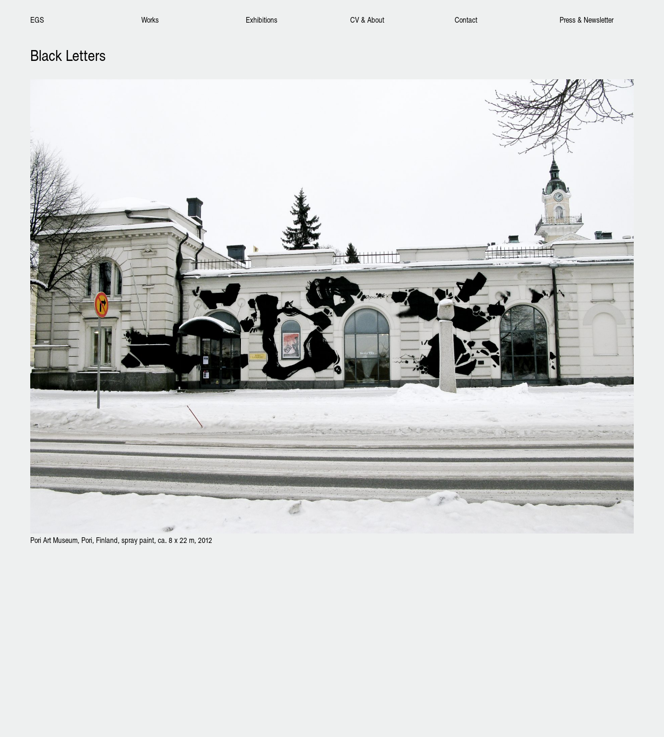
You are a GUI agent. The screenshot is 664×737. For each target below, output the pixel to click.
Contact (466, 19)
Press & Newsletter (586, 19)
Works (150, 19)
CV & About (367, 19)
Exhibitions (261, 19)
